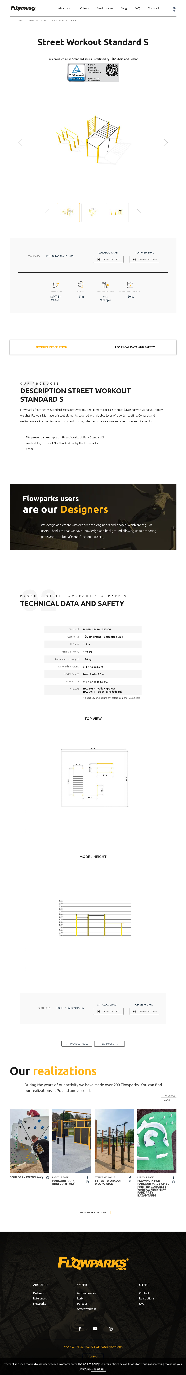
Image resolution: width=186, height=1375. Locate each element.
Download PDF (111, 259)
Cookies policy (90, 1363)
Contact (153, 8)
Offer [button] (83, 8)
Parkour (82, 1303)
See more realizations (93, 1212)
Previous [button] (170, 1095)
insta (47, 1177)
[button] (166, 142)
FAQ (137, 8)
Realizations (105, 8)
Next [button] (167, 1099)
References (40, 1298)
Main (20, 20)
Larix (80, 1298)
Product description (51, 347)
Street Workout (37, 20)
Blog (124, 8)
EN (174, 8)
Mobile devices (86, 1293)
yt (95, 1329)
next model (107, 1044)
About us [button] (64, 8)
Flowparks (39, 1303)
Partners (38, 1293)
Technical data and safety (135, 347)
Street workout (86, 1308)
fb (43, 1177)
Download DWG (148, 259)
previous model (79, 1044)
